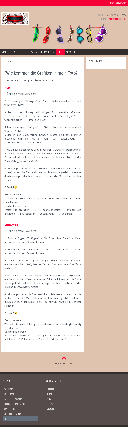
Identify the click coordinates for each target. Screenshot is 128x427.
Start (4, 52)
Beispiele (23, 52)
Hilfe (60, 52)
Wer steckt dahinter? (43, 52)
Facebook (51, 389)
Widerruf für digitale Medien (15, 404)
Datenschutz (9, 394)
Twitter (49, 394)
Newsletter (72, 52)
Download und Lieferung (13, 414)
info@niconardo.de (118, 18)
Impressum (8, 389)
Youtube (50, 409)
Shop (13, 52)
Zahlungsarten (10, 409)
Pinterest (50, 404)
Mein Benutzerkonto (118, 3)
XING (49, 399)
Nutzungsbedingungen (13, 399)
